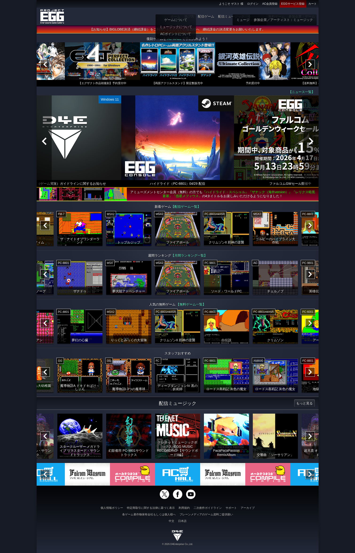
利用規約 (184, 507)
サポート (231, 507)
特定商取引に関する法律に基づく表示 (151, 507)
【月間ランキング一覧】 (189, 256)
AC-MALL (174, 40)
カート (312, 3)
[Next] (310, 65)
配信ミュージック (231, 16)
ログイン (252, 3)
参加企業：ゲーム (302, 16)
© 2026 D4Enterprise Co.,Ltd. (177, 544)
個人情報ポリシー (112, 507)
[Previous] (45, 65)
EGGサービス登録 (292, 3)
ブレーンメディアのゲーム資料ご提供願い (206, 514)
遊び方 (189, 16)
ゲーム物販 (256, 16)
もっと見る (304, 404)
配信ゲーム (206, 16)
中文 (171, 521)
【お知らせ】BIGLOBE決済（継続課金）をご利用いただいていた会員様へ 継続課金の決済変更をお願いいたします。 (177, 30)
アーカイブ (248, 507)
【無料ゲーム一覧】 (191, 305)
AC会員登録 (269, 3)
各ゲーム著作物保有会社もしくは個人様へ (149, 514)
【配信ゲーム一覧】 (186, 207)
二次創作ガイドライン (208, 507)
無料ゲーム (276, 16)
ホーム (175, 16)
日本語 (182, 521)
